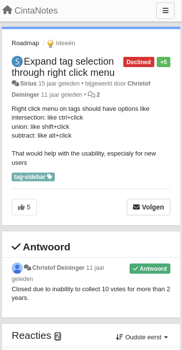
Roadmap (25, 43)
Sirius (28, 83)
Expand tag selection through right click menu (63, 67)
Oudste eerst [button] (142, 337)
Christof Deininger (58, 267)
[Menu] (165, 10)
